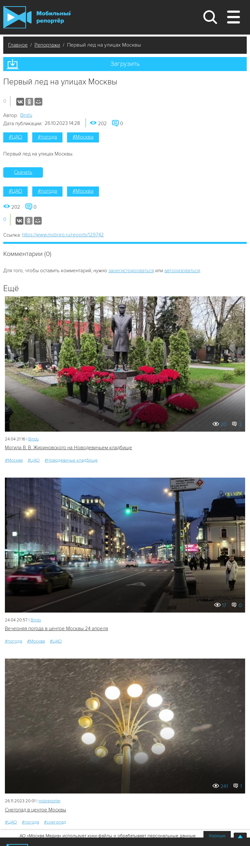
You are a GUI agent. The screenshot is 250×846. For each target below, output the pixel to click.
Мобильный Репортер (37, 17)
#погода (47, 137)
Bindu (26, 115)
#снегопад (55, 822)
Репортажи (47, 45)
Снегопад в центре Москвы (35, 810)
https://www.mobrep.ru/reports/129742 (63, 235)
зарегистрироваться (131, 271)
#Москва (83, 137)
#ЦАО (15, 137)
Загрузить (125, 64)
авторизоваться (182, 271)
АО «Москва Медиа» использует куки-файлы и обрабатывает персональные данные (108, 836)
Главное (18, 45)
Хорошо (217, 836)
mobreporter (49, 801)
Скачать (23, 172)
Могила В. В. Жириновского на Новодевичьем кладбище (68, 448)
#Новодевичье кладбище (71, 460)
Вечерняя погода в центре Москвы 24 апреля (56, 628)
